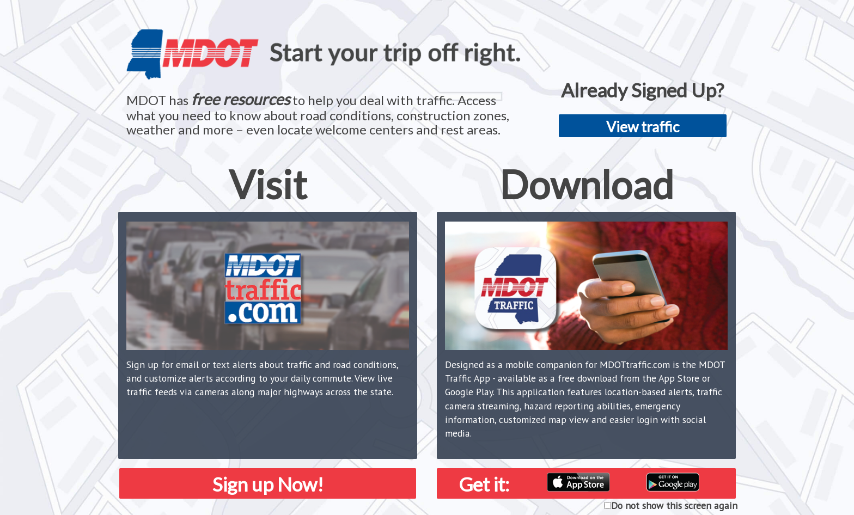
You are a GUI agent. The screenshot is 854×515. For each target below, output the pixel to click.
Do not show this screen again (674, 505)
